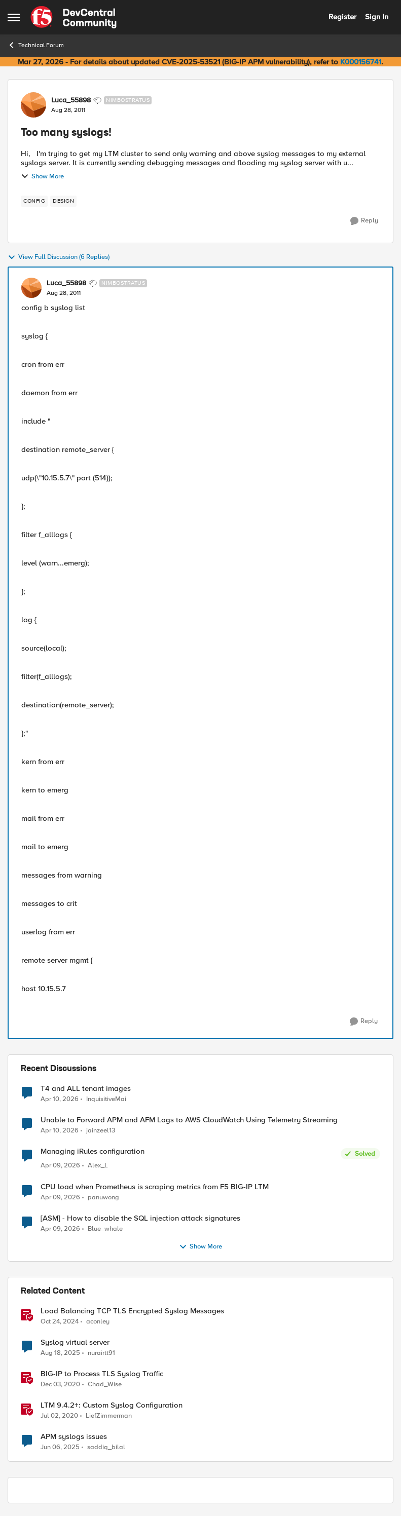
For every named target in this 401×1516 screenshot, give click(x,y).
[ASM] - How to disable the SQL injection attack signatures (140, 1218)
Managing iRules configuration (92, 1151)
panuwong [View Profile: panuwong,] (103, 1197)
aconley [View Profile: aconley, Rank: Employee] (98, 1321)
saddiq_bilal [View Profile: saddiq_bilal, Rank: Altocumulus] (106, 1447)
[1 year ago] (60, 1321)
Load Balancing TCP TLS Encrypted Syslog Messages (132, 1311)
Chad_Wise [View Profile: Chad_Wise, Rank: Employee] (105, 1384)
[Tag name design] (63, 201)
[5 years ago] (60, 1384)
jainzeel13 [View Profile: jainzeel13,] (100, 1130)
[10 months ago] (60, 1353)
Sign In (376, 16)
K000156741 (360, 61)
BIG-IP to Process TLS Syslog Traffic (102, 1374)
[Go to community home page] (73, 17)
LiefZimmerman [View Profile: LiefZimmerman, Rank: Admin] (109, 1415)
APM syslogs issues (74, 1436)
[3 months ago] (60, 1099)
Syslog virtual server (75, 1342)
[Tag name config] (34, 201)
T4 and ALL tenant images (86, 1088)
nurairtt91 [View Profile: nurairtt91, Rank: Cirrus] (101, 1352)
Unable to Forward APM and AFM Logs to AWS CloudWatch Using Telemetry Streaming (189, 1120)
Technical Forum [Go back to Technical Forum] (36, 45)
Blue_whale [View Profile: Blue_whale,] (105, 1228)
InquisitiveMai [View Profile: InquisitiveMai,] (106, 1099)
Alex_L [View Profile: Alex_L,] (98, 1165)
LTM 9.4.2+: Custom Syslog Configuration (112, 1405)
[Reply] (364, 221)
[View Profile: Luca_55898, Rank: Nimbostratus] (33, 105)
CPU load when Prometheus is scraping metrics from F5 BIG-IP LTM (155, 1187)
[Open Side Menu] (14, 17)
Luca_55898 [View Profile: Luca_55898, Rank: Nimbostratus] (71, 100)
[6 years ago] (59, 1416)
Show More (42, 176)
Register (342, 16)
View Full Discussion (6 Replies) (59, 257)
